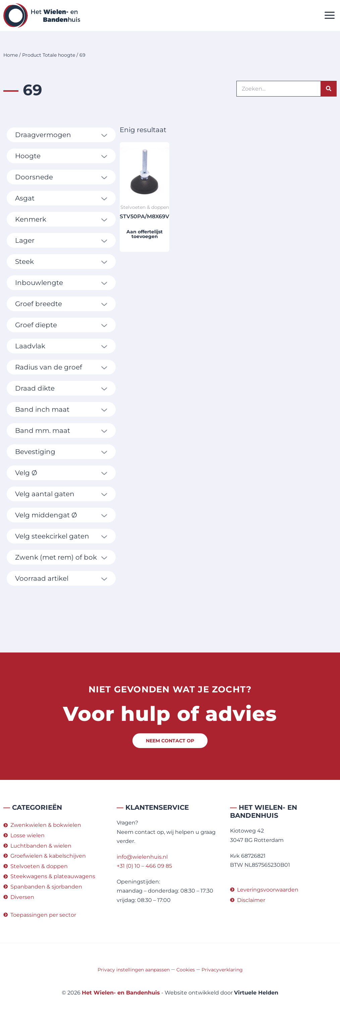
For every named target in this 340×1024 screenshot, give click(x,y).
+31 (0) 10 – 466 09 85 (144, 866)
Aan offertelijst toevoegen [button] (144, 234)
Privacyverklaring (222, 970)
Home (10, 55)
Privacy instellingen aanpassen (134, 970)
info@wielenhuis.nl (142, 857)
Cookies (185, 970)
